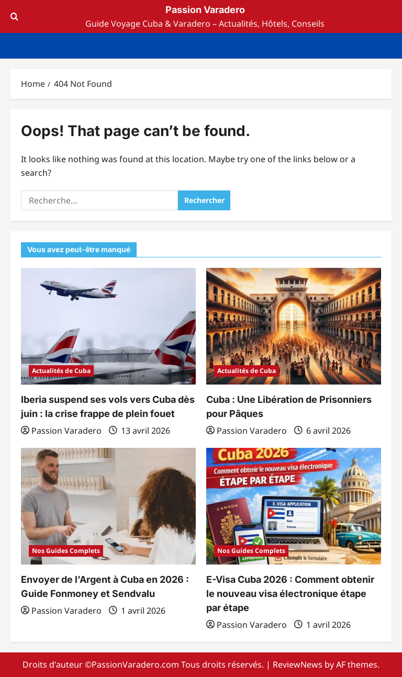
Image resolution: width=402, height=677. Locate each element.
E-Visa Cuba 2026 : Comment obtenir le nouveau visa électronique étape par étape (290, 593)
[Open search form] (14, 16)
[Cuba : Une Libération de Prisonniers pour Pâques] (293, 326)
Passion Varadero (205, 9)
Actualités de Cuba (61, 370)
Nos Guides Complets (66, 550)
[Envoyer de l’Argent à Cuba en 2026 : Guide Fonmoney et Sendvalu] (108, 506)
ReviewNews (297, 664)
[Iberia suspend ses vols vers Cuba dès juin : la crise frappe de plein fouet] (108, 326)
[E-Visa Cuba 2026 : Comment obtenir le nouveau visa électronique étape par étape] (293, 506)
